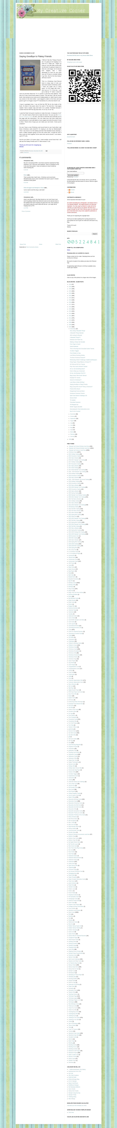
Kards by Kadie (72, 1077)
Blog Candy (71, 588)
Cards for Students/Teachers (76, 631)
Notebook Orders (73, 859)
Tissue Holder (72, 1025)
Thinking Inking (72, 1096)
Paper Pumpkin (72, 877)
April (71, 429)
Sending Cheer (72, 941)
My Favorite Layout (73, 844)
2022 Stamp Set (73, 516)
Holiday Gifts (72, 766)
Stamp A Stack (72, 965)
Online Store (72, 863)
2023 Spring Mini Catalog (75, 522)
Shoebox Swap (72, 945)
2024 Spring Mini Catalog (75, 530)
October (72, 416)
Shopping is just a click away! (74, 62)
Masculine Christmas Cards (76, 803)
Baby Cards (72, 567)
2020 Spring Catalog (74, 493)
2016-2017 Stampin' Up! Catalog (77, 460)
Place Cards (72, 902)
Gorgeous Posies (73, 746)
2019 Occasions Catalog (75, 483)
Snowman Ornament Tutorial (77, 393)
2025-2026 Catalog (73, 543)
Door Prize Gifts (73, 694)
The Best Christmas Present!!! (77, 357)
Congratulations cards (74, 668)
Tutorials (71, 1031)
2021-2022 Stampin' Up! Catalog (77, 504)
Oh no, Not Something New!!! (77, 368)
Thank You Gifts (73, 1009)
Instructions (71, 777)
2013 (70, 313)
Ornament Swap (73, 869)
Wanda (72, 192)
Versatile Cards (72, 1037)
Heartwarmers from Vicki (75, 1071)
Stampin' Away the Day (74, 1093)
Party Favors (72, 881)
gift (69, 736)
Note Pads (71, 854)
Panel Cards (72, 875)
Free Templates (72, 717)
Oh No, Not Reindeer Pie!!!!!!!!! (77, 373)
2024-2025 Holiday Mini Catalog (77, 532)
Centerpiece (72, 639)
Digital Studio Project (74, 690)
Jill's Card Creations (74, 1075)
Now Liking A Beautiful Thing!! (77, 330)
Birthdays (71, 586)
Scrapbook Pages (73, 937)
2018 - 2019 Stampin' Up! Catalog (77, 471)
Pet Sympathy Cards (74, 896)
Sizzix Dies (71, 949)
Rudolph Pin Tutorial (75, 377)
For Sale (71, 713)
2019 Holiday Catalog (74, 481)
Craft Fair (71, 672)
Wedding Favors (73, 1046)
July (71, 423)
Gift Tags (71, 740)
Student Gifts (72, 980)
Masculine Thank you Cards (76, 812)
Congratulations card (74, 666)
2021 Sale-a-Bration (74, 502)
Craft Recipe (72, 674)
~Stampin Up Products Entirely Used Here (79, 448)
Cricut (70, 678)
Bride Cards (72, 602)
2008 (70, 324)
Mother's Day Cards (74, 838)
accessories (72, 555)
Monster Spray (72, 832)
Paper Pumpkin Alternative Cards (77, 879)
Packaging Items (73, 873)
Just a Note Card (73, 783)
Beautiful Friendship (74, 579)
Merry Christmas (73, 816)
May (71, 427)
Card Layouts (72, 623)
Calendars (71, 612)
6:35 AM (26, 170)
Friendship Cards (73, 719)
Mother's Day (72, 836)
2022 (70, 293)
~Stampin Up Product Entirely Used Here (79, 446)
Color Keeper (72, 664)
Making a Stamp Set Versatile (77, 342)
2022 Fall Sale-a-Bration (75, 510)
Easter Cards (72, 697)
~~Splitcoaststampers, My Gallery (77, 1069)
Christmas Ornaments (74, 655)
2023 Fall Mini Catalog (74, 520)
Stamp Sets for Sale (74, 969)
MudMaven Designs (74, 1085)
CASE (70, 635)
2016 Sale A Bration (74, 458)
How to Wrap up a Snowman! (77, 371)
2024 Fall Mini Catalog (74, 526)
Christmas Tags (72, 659)
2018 (70, 302)
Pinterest (69, 143)
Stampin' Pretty (72, 1094)
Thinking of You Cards (74, 1017)
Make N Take (72, 797)
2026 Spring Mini (73, 547)
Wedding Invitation (73, 1048)
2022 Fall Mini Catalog (74, 508)
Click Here (71, 1112)
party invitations (72, 883)
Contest (70, 670)
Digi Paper (71, 688)
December (73, 328)
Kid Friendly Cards (73, 787)
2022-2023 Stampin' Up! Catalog (77, 518)
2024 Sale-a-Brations (74, 528)
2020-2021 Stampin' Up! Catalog (77, 497)
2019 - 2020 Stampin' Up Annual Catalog (79, 479)
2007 (70, 327)
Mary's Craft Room (73, 1083)
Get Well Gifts (72, 735)
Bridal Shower (72, 600)
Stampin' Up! (72, 970)
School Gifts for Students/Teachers (77, 935)
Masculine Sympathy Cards (75, 811)
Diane (25, 175)
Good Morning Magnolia (75, 744)
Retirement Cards (73, 922)
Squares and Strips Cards (75, 961)
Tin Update (72, 400)
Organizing (71, 867)
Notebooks (26, 152)
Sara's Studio (72, 1089)
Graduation (71, 748)
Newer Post (23, 244)
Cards (70, 629)
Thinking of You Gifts (74, 1019)
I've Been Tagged (74, 351)
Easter (70, 696)
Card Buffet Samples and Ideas (76, 620)
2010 (70, 320)
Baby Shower (72, 569)
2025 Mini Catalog (73, 538)
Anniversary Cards (73, 561)
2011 (70, 318)
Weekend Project (73, 1052)
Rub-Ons (71, 924)
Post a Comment (26, 211)
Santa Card (71, 931)
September (73, 418)
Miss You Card (72, 824)
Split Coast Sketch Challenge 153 (78, 395)
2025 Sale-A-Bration (74, 540)
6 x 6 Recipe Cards (73, 551)
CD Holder (71, 637)
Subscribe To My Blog (74, 984)
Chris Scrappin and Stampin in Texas (34, 187)
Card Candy (72, 621)
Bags (70, 573)
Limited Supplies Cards (74, 793)
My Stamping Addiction (74, 1087)
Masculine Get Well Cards (75, 807)
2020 (70, 297)
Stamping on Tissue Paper (75, 974)
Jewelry (70, 779)
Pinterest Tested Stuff (74, 900)
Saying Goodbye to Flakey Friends (78, 384)
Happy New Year (73, 760)
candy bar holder (73, 616)
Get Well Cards (72, 733)
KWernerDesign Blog (74, 1079)
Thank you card (72, 1006)
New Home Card (73, 846)
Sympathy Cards (73, 990)
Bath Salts (71, 575)
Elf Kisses (71, 699)
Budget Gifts (72, 606)
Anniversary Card (73, 559)
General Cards (72, 731)
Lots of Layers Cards (74, 795)
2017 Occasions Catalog (75, 464)
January (72, 436)
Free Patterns (72, 715)
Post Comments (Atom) (32, 247)
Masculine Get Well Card (75, 805)
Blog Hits (71, 590)
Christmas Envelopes (74, 651)
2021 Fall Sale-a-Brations (75, 499)
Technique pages (73, 998)
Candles (71, 614)
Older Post (58, 244)
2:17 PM (26, 208)
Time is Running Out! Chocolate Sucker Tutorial (82, 348)
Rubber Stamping (73, 930)
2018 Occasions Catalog (75, 475)
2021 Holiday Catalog (74, 501)
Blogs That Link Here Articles (76, 592)
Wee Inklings (72, 1098)
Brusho (70, 604)
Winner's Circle (72, 1056)
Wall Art (70, 1039)
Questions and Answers (75, 910)
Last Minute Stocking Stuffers (77, 355)
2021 (70, 295)
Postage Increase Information (76, 906)
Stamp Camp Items (73, 967)
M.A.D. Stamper (73, 1081)
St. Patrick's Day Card (74, 963)
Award (70, 565)
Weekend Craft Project (74, 1050)
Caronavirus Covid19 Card (75, 633)
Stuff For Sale (72, 982)
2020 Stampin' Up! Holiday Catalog (77, 495)
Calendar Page (72, 610)
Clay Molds (71, 662)
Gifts (70, 742)
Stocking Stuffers (73, 978)
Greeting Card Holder (74, 752)
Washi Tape (71, 1041)
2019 (70, 300)
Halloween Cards (73, 754)
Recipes (71, 920)
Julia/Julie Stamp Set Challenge (77, 781)
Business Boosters (73, 608)
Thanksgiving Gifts (73, 1013)
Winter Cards (72, 1058)
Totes (70, 1027)
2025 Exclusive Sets (74, 536)
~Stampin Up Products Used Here (77, 450)
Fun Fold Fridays (73, 723)
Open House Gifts (73, 865)
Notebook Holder (73, 855)
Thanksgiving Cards (74, 1011)
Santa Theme (72, 933)
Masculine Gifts (72, 809)
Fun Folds (71, 725)
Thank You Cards (73, 1008)
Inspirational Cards (73, 775)
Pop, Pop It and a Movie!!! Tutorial (78, 366)
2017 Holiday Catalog (74, 462)
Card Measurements (74, 625)
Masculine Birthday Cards (75, 799)
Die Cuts (71, 686)
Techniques (71, 1002)
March (72, 432)
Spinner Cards (72, 957)
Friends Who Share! (75, 389)
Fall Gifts (71, 707)
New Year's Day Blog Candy (76, 848)
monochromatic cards (74, 830)
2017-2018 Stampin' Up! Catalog (77, 469)
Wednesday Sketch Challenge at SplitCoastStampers (83, 360)
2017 (70, 304)
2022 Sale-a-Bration (74, 512)
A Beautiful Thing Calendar (77, 333)
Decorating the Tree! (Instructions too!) (79, 409)
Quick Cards (72, 912)
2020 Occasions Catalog (75, 489)
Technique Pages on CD (75, 1000)
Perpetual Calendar (73, 894)
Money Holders (72, 828)
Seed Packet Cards (73, 939)
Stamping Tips (72, 976)
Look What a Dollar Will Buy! (77, 382)
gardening (71, 729)
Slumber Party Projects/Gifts (76, 953)
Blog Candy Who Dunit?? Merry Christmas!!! (81, 386)
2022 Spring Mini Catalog (75, 514)
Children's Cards (73, 645)
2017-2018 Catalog (73, 467)
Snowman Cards (73, 955)
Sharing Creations (73, 943)
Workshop (71, 1062)
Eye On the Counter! (75, 411)
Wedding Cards (72, 1045)
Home (40, 244)
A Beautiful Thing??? (75, 337)
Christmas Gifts (72, 653)
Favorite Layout (72, 711)
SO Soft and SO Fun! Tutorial (77, 364)
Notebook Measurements (75, 857)
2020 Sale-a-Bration (74, 491)
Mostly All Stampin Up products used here (79, 834)
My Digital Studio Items (74, 842)
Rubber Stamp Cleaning (75, 928)
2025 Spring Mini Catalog (75, 541)
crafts (70, 676)
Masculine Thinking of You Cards (77, 814)
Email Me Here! (71, 137)
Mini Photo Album (73, 818)
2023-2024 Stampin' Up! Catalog (77, 524)
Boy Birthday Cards (73, 598)
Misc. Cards (72, 822)
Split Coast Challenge (74, 959)
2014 (70, 311)
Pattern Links (72, 889)
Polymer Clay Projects (74, 904)
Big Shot (71, 580)
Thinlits (70, 1021)
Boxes (70, 596)
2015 (70, 309)
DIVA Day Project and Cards (76, 692)
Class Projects (72, 660)
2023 (70, 291)
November (73, 414)
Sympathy (71, 988)
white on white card (73, 1054)
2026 (70, 284)
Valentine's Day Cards (74, 1033)
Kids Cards (71, 789)
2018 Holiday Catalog (74, 473)
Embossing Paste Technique (76, 701)
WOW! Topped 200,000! (76, 406)
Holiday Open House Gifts (75, 768)
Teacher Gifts (72, 992)
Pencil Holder (72, 892)
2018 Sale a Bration (74, 477)
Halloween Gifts (73, 758)
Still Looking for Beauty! (76, 335)
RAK (70, 914)
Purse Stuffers (72, 908)
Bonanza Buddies (73, 594)
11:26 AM (26, 192)
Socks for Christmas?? (75, 380)
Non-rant (71, 850)
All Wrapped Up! (74, 404)
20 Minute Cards (73, 452)
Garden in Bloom (73, 727)
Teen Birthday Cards (74, 1004)
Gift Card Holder (73, 738)
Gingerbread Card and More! (77, 391)
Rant (70, 918)
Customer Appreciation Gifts (76, 680)
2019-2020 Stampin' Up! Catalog (77, 487)
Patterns (71, 891)
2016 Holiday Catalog (74, 454)
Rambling (71, 916)
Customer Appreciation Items (76, 682)
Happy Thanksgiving (74, 762)
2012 (70, 315)
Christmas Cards (73, 649)
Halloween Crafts (73, 756)
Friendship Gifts (73, 721)
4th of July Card (73, 549)
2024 (70, 288)
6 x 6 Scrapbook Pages (74, 553)
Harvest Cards (72, 764)
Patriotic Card (72, 887)
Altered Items (72, 557)
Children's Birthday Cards (75, 643)
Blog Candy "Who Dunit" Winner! (78, 375)
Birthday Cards (72, 582)
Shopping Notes (73, 947)
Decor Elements (73, 684)
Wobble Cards (72, 1060)
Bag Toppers (72, 571)
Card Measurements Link (75, 627)
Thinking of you (72, 1015)
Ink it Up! (71, 1073)
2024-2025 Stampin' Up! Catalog (77, 534)
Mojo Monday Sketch (74, 826)
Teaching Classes (73, 994)
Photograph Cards (73, 898)
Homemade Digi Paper (74, 770)
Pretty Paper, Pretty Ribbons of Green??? (80, 362)
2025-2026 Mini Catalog (75, 545)
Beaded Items (72, 577)
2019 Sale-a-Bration (74, 485)
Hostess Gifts (72, 772)
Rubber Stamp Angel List (75, 926)
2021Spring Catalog (74, 506)
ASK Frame (71, 563)
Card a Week (72, 618)
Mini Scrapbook (72, 820)
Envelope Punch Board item (76, 703)
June (71, 425)
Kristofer (72, 189)
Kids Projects (72, 791)
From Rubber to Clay (75, 353)
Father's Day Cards (73, 709)
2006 (70, 439)
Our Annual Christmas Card (76, 871)
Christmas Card (72, 647)
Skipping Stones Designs (75, 951)
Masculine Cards (73, 801)
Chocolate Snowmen (75, 402)
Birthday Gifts (72, 584)
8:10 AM (26, 182)
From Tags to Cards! (75, 344)
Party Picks (71, 885)
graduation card (72, 750)
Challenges (71, 641)
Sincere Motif (73, 398)
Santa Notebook (74, 346)
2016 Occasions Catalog (75, 456)
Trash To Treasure (73, 1029)
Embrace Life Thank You (76, 339)
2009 (70, 322)
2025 (70, 286)
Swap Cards (72, 986)
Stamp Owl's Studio (73, 1091)
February (72, 434)
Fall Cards (71, 705)
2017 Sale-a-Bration (74, 465)
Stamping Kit (72, 972)
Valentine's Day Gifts (74, 1035)
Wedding (71, 1043)
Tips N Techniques (73, 1023)
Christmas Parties (73, 657)
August (72, 420)
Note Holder (72, 852)
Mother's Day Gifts (73, 840)
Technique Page (73, 996)
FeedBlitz (75, 177)
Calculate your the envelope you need (76, 1105)
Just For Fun (72, 785)
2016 (70, 306)
